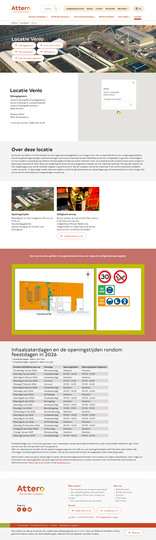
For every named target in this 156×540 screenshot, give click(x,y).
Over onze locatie (52, 45)
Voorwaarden (22, 525)
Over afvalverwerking (83, 16)
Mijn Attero (122, 9)
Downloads (110, 9)
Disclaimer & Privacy (39, 525)
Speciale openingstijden (30, 58)
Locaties (137, 16)
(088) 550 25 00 (36, 462)
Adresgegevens (26, 45)
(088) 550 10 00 (83, 510)
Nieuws (90, 9)
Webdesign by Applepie (69, 525)
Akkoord (136, 532)
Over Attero (123, 16)
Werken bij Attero (106, 16)
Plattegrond (49, 51)
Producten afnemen (60, 16)
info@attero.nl (111, 510)
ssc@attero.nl (63, 462)
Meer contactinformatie (82, 517)
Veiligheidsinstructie (73, 236)
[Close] (133, 81)
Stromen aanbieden (37, 16)
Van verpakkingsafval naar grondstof (87, 492)
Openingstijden (26, 51)
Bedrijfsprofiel (122, 489)
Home (14, 23)
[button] (119, 112)
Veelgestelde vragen (108, 517)
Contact (99, 9)
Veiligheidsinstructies (75, 9)
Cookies (53, 525)
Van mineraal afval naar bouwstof (86, 500)
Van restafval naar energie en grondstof (89, 489)
